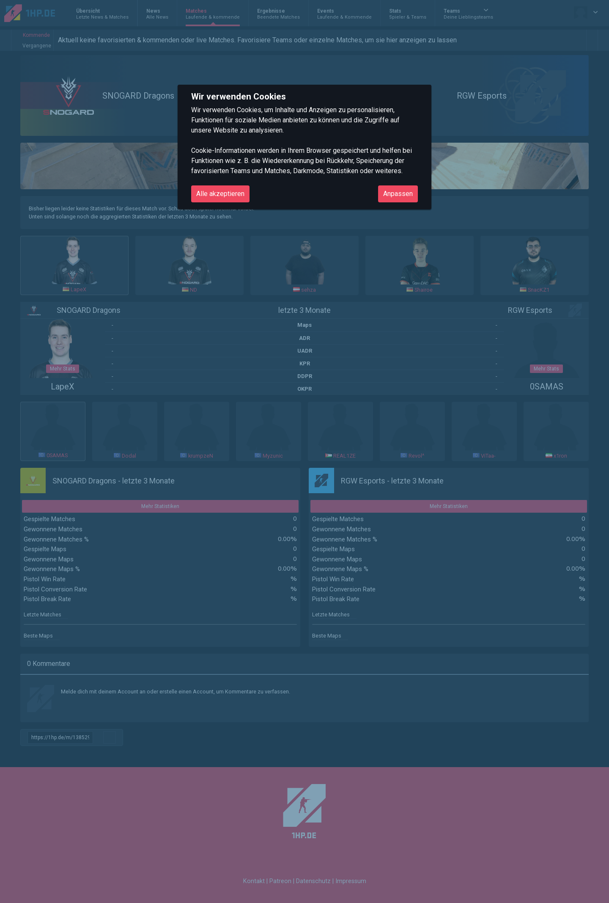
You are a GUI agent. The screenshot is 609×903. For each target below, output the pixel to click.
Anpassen (398, 194)
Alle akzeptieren (220, 194)
